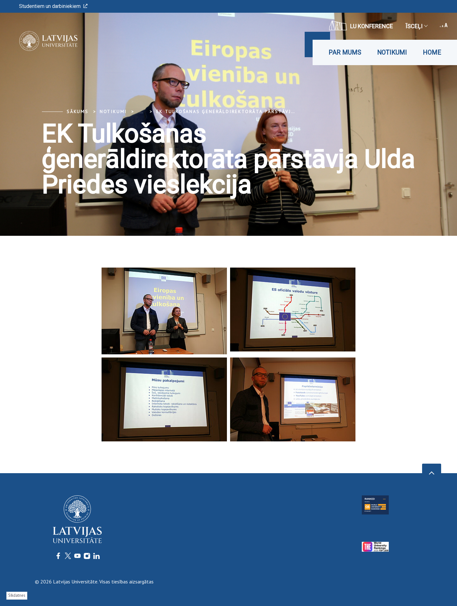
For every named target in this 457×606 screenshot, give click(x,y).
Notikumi (392, 52)
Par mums (344, 52)
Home (432, 52)
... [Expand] (141, 111)
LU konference (361, 25)
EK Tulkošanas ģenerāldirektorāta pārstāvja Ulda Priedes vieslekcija (262, 111)
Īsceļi (416, 26)
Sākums (78, 111)
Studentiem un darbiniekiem (53, 6)
